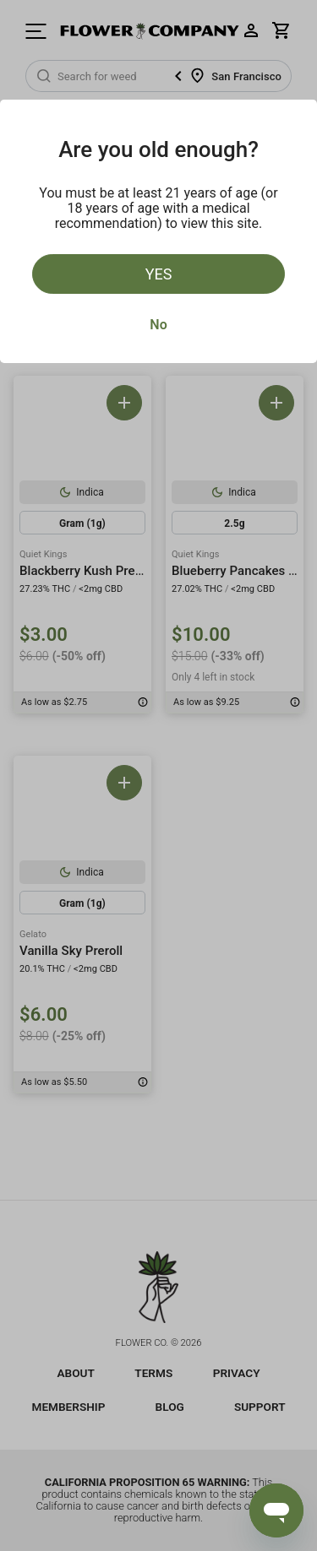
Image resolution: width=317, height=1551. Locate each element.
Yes (158, 274)
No (158, 325)
